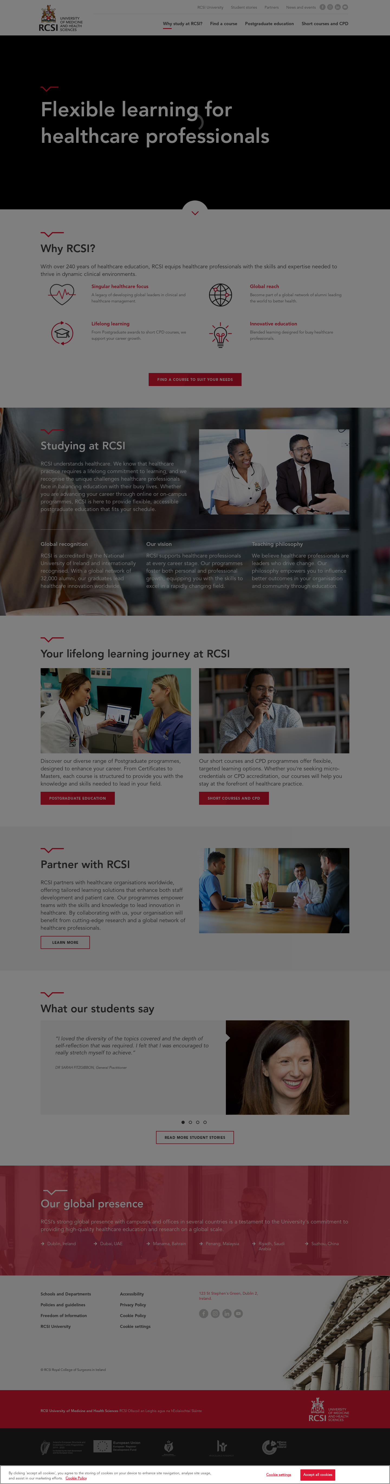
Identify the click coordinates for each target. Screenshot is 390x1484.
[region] (195, 1474)
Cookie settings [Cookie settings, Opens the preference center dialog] (278, 1475)
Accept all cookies (317, 1475)
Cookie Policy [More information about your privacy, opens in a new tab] (76, 1478)
